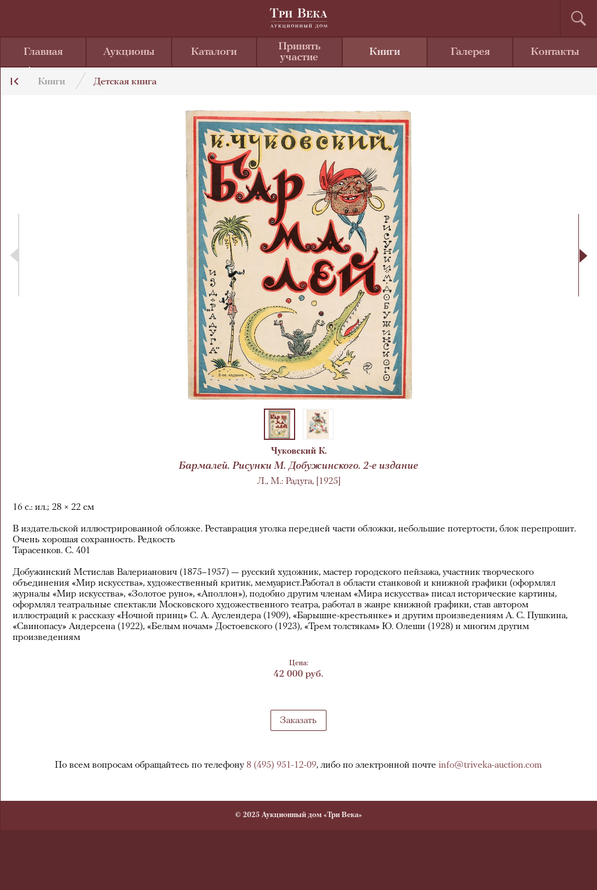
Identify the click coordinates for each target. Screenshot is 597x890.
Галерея (470, 52)
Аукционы (129, 52)
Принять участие (299, 52)
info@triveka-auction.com (490, 765)
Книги (384, 52)
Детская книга (125, 82)
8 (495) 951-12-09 (281, 765)
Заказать (298, 720)
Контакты (555, 52)
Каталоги (214, 52)
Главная (43, 52)
